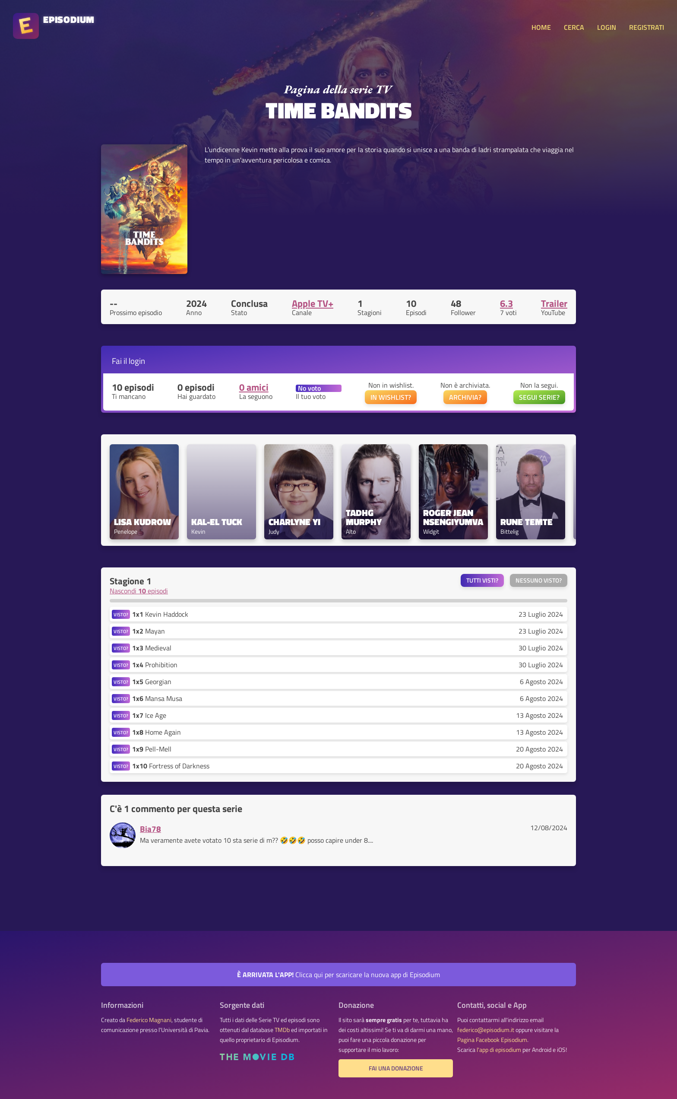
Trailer (554, 303)
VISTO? (121, 614)
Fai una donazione (396, 1068)
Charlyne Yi (294, 521)
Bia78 (150, 828)
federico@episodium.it (485, 1030)
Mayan (148, 631)
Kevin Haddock (160, 614)
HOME (541, 27)
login (137, 360)
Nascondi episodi (139, 591)
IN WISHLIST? (390, 397)
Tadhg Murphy (364, 517)
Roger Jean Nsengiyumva (453, 517)
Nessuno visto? (539, 580)
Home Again (156, 732)
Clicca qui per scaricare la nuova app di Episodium (338, 974)
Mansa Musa (157, 698)
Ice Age (149, 715)
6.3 (506, 303)
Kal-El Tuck (216, 521)
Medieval (151, 648)
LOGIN (606, 27)
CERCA (574, 27)
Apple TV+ (312, 303)
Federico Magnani (149, 1020)
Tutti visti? (482, 580)
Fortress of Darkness (170, 766)
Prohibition (154, 664)
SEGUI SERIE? (539, 397)
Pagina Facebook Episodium (492, 1040)
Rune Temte (526, 521)
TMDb (282, 1030)
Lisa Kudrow (142, 521)
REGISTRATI (646, 27)
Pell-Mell (151, 749)
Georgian (151, 681)
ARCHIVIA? (465, 397)
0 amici (254, 387)
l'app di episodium (499, 1049)
